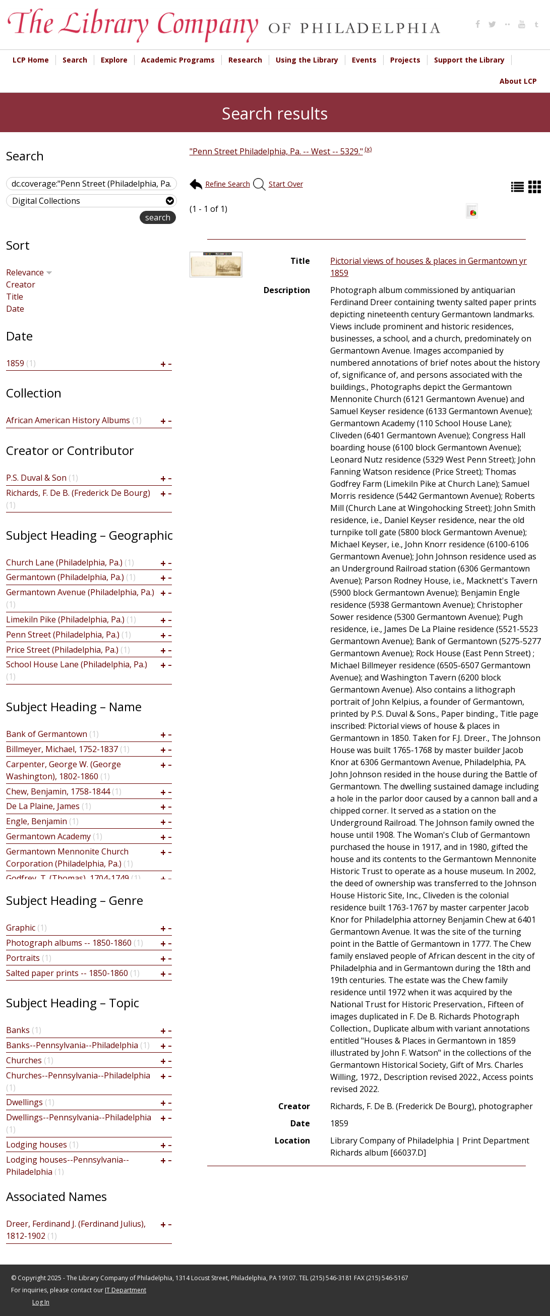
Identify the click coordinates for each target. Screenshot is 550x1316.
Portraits (23, 957)
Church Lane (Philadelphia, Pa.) (64, 562)
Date (15, 308)
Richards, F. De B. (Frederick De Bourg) (78, 492)
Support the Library (469, 60)
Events (364, 60)
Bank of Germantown (46, 733)
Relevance (29, 272)
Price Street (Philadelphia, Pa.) (62, 649)
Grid (535, 187)
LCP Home (31, 60)
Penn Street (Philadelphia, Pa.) (62, 634)
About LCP (518, 81)
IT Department (125, 1290)
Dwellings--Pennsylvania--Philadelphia (78, 1117)
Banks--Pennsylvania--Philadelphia (72, 1045)
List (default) (518, 187)
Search (75, 60)
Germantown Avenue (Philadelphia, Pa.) (80, 592)
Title (14, 296)
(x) (368, 148)
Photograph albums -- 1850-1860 (69, 942)
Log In (40, 1302)
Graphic (20, 927)
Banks (18, 1030)
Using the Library (307, 60)
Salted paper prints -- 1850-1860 (67, 973)
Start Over (286, 184)
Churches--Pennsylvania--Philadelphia (78, 1075)
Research (245, 60)
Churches (24, 1060)
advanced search (107, 218)
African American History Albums (68, 420)
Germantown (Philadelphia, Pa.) (65, 577)
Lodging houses (36, 1144)
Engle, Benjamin (36, 821)
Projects (405, 60)
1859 (15, 363)
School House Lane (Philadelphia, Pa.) (76, 664)
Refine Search (227, 184)
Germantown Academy (48, 836)
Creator (20, 284)
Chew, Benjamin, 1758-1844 (58, 791)
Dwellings (24, 1102)
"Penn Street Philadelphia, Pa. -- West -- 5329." (276, 151)
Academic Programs (178, 60)
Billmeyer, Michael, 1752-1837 (62, 749)
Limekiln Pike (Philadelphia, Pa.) (65, 619)
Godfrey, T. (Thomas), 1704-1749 (67, 878)
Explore (114, 60)
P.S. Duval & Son (36, 477)
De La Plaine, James (43, 806)
